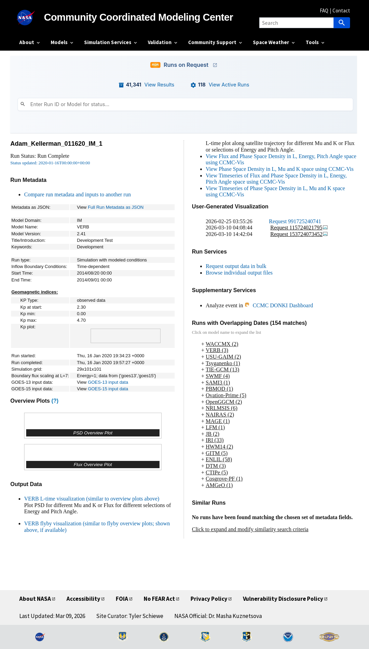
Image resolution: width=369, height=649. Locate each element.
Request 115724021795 (299, 227)
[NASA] (31, 18)
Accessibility (83, 598)
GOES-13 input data (108, 382)
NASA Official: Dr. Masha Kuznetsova (218, 616)
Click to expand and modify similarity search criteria (250, 529)
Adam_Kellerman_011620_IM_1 (56, 143)
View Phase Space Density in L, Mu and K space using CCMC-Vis (279, 169)
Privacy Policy (209, 598)
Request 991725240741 (295, 221)
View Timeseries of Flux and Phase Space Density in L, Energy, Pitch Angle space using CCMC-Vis (276, 179)
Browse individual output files (239, 273)
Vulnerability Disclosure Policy (283, 598)
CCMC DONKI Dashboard (278, 305)
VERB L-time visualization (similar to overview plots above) (91, 499)
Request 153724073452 (299, 234)
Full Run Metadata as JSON (116, 207)
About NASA (35, 598)
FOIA (122, 598)
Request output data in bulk (236, 266)
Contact (341, 10)
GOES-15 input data (108, 388)
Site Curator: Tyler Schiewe (129, 616)
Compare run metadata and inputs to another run (77, 194)
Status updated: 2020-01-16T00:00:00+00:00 (50, 163)
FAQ (324, 10)
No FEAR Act (159, 598)
